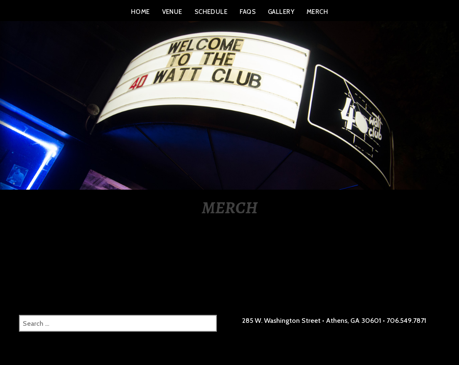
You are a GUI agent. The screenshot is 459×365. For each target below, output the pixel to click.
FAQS (248, 12)
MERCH (317, 12)
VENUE (172, 12)
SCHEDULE (211, 12)
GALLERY (281, 12)
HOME (140, 12)
